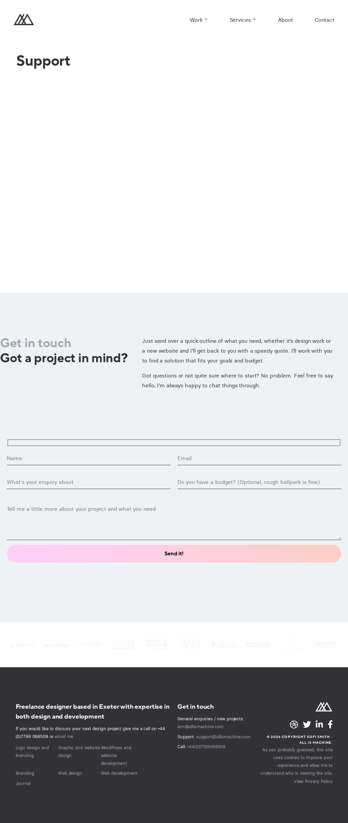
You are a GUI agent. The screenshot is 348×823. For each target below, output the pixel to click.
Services (240, 19)
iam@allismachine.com (200, 726)
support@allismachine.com (223, 736)
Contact (324, 19)
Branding (25, 773)
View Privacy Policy (313, 781)
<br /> (174, 182)
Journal (23, 783)
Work (196, 19)
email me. (64, 736)
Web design (70, 773)
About (285, 19)
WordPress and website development (116, 755)
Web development (119, 773)
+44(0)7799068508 (206, 746)
